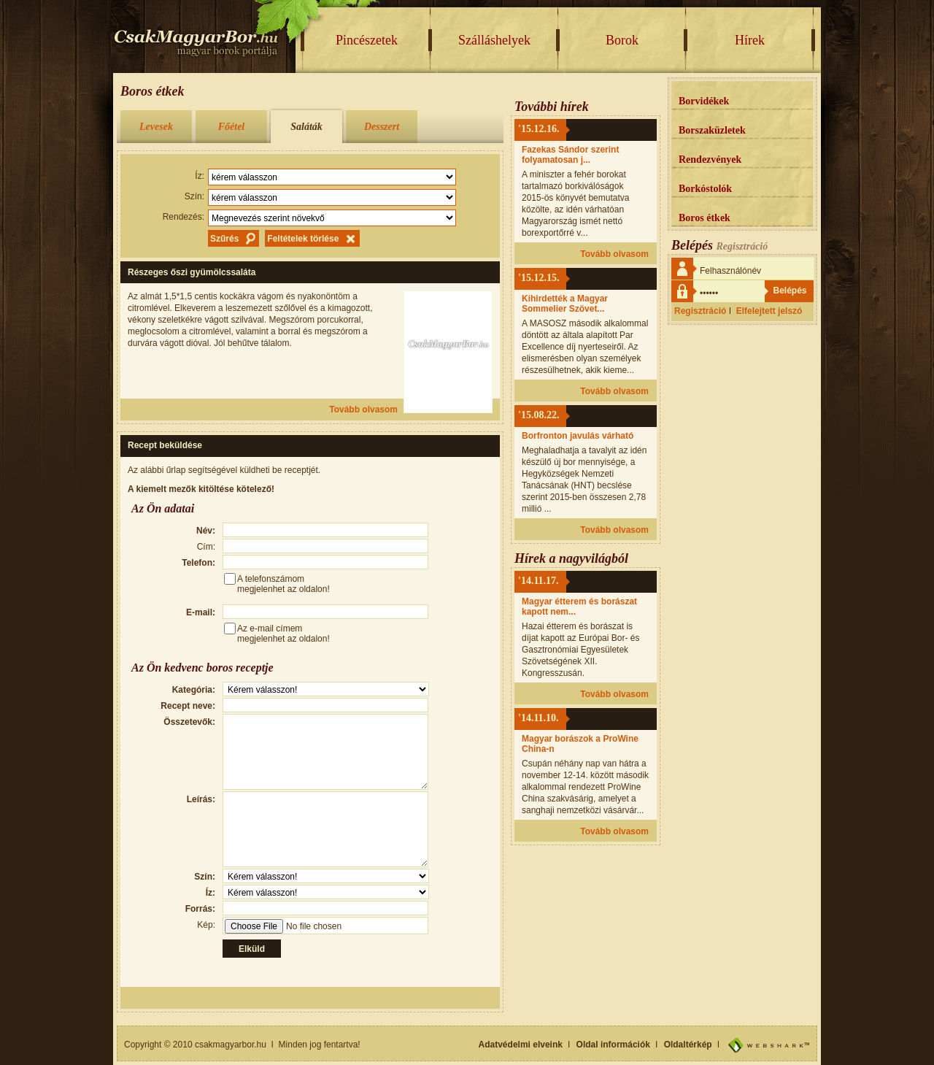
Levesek (156, 126)
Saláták (306, 126)
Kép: (206, 925)
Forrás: (200, 909)
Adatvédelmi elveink (521, 1044)
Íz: (199, 176)
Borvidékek (704, 101)
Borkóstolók (705, 188)
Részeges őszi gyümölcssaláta (191, 272)
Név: (205, 531)
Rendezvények (710, 159)
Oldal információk (613, 1044)
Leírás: (201, 799)
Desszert (381, 126)
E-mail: (200, 612)
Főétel (231, 126)
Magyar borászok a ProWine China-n (580, 744)
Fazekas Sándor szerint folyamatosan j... (570, 155)
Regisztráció (700, 311)
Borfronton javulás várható (577, 436)
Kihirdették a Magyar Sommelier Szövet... (565, 303)
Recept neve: (188, 706)
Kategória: (193, 690)
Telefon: (198, 563)
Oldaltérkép (688, 1044)
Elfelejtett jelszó (769, 311)
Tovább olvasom (363, 409)
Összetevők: (189, 722)
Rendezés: (183, 217)
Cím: (206, 547)
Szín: (194, 196)
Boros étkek (704, 217)
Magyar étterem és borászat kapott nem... (579, 606)
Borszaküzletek (712, 130)
